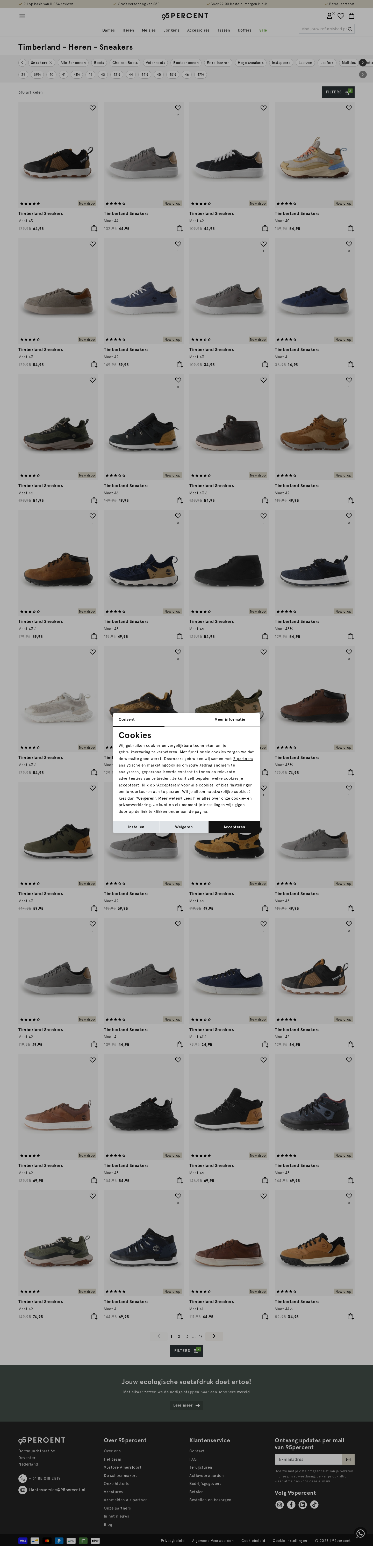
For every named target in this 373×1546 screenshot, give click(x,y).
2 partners (243, 758)
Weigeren (184, 827)
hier (197, 798)
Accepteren (234, 827)
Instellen (136, 827)
